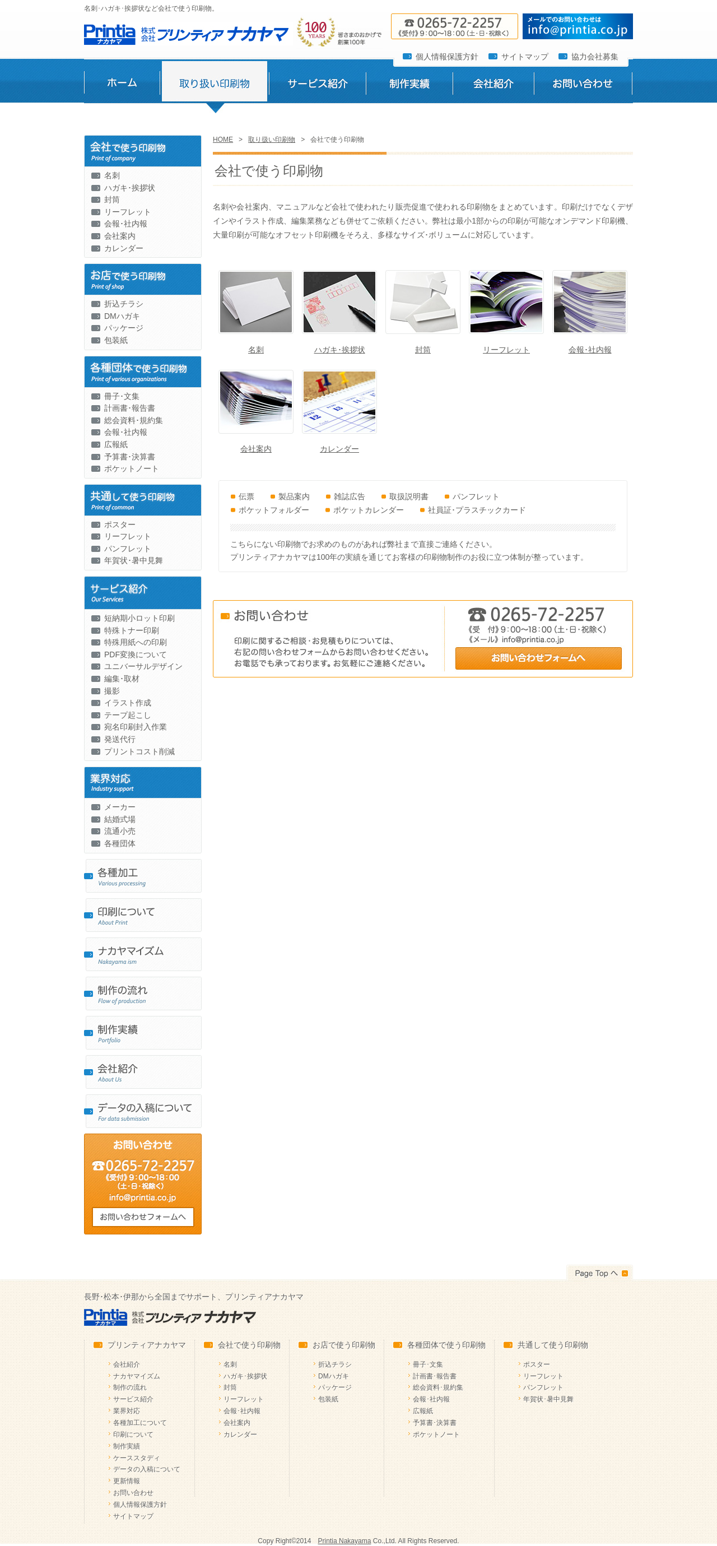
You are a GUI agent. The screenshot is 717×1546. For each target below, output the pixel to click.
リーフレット (127, 211)
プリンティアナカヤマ (147, 1344)
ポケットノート (131, 468)
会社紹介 (493, 86)
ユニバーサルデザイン (143, 666)
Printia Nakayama (344, 1541)
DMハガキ (122, 316)
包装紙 (116, 340)
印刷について (133, 1434)
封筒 (112, 199)
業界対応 (126, 1411)
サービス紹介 (317, 86)
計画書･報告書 (129, 407)
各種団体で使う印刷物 (446, 1344)
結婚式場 (120, 819)
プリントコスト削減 (139, 751)
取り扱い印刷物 (214, 86)
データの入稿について (146, 1469)
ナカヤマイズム (136, 1376)
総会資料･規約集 (133, 420)
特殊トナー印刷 (131, 630)
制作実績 (409, 86)
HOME (223, 139)
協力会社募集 (594, 56)
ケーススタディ (136, 1458)
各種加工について (140, 1423)
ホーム (122, 86)
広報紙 (116, 444)
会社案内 (120, 235)
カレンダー (123, 248)
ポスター (120, 524)
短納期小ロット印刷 (139, 618)
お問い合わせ (583, 86)
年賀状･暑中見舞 (133, 560)
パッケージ (123, 327)
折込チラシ (123, 303)
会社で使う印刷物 (249, 1344)
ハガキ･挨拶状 (129, 187)
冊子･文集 (121, 396)
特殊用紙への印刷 (135, 642)
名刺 (112, 175)
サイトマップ (524, 56)
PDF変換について (135, 654)
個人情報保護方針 (447, 56)
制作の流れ (130, 1387)
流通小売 (120, 831)
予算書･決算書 (129, 456)
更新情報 (126, 1481)
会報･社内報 (125, 223)
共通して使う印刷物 (553, 1344)
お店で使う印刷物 (344, 1344)
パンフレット (127, 548)
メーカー (120, 806)
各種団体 (120, 843)
